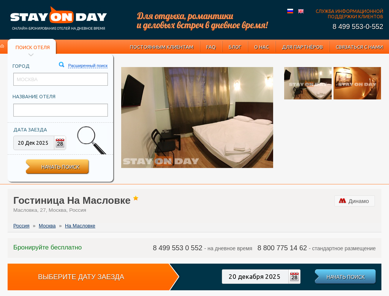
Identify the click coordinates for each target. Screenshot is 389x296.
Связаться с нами (359, 47)
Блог (235, 47)
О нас (261, 47)
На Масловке (80, 226)
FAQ (211, 47)
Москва (47, 226)
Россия (21, 226)
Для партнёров (302, 47)
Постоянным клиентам (161, 47)
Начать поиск (60, 167)
